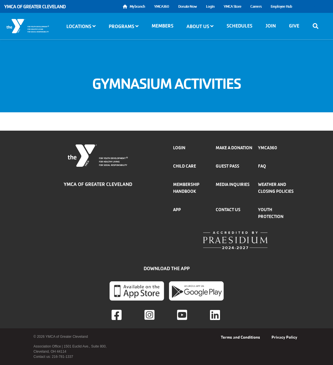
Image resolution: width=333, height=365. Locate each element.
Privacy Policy (284, 337)
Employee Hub (281, 6)
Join (270, 26)
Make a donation (234, 147)
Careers (255, 6)
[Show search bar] (317, 26)
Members (162, 26)
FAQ (262, 166)
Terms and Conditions (240, 337)
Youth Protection (271, 213)
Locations (81, 26)
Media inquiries (232, 184)
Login (210, 6)
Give (294, 26)
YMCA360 (161, 6)
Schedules (239, 26)
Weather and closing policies (276, 188)
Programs (123, 26)
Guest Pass (227, 166)
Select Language (313, 6)
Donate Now (187, 6)
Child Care (184, 166)
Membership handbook (186, 188)
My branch (137, 6)
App (177, 209)
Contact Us (228, 209)
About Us (200, 26)
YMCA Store (232, 6)
